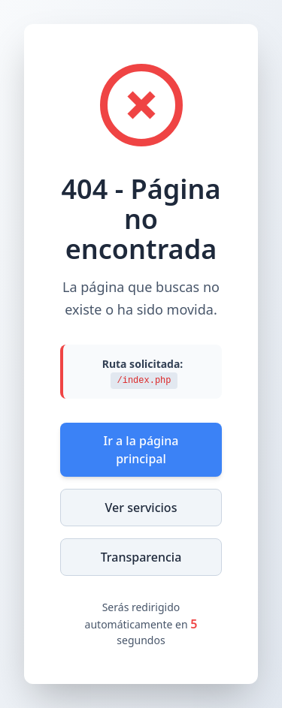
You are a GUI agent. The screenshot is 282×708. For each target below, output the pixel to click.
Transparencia (141, 557)
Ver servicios (141, 507)
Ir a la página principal (140, 449)
